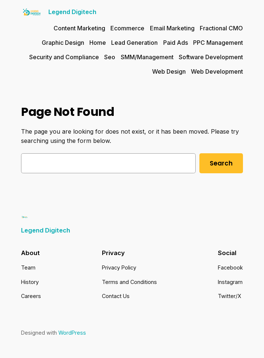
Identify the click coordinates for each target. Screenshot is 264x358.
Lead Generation (134, 42)
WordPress (72, 332)
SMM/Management (147, 57)
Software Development (211, 57)
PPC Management (218, 42)
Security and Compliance (64, 57)
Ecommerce (127, 28)
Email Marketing (172, 28)
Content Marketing (79, 28)
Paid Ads (175, 42)
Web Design (169, 71)
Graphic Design (63, 42)
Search (221, 163)
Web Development (217, 71)
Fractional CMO (221, 28)
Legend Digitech (72, 12)
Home (97, 42)
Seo (109, 57)
